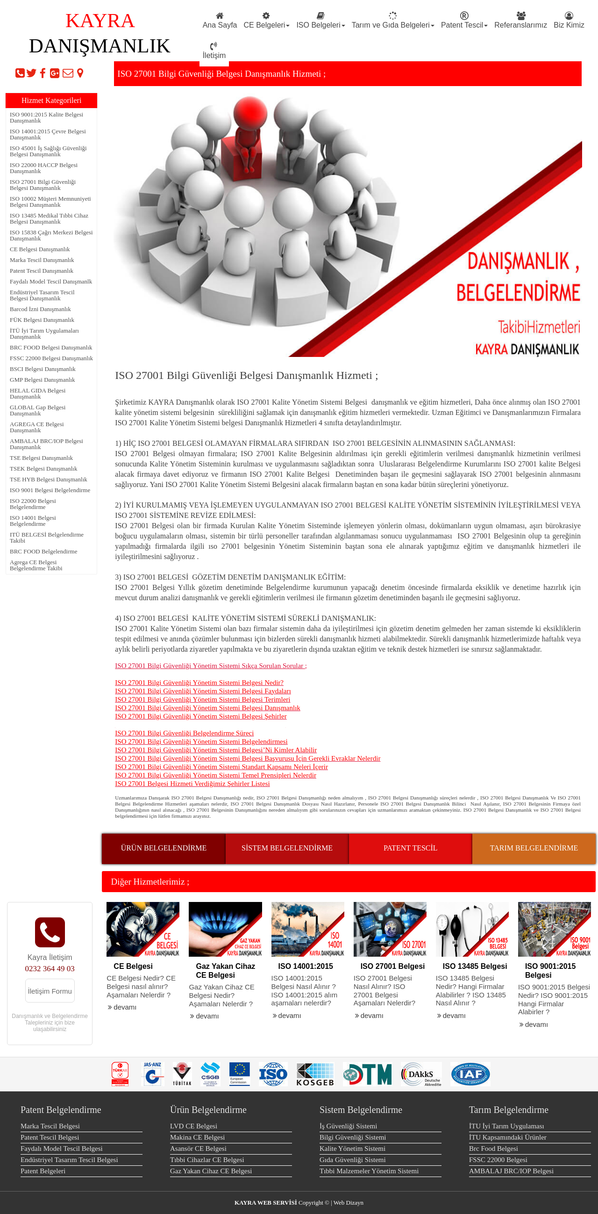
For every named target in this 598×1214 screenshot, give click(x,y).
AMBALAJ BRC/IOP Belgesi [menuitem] (511, 1171)
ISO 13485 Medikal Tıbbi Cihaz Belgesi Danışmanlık (49, 218)
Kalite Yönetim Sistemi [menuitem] (352, 1148)
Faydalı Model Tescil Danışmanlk (51, 281)
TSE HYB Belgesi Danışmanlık (48, 479)
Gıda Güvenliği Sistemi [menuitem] (353, 1159)
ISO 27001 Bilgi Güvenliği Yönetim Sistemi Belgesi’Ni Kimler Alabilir (216, 750)
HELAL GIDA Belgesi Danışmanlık (37, 393)
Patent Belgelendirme (61, 1110)
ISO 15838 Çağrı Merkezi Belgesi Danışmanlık (51, 235)
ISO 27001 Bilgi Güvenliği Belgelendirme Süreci (184, 733)
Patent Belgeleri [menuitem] (43, 1171)
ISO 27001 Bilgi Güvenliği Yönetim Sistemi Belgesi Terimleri (202, 699)
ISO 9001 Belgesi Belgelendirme (50, 490)
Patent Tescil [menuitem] (464, 20)
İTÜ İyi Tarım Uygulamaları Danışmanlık (44, 333)
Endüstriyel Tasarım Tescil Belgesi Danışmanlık (42, 295)
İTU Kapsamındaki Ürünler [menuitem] (508, 1137)
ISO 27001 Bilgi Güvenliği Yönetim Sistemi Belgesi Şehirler (200, 716)
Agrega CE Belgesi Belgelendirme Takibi (36, 565)
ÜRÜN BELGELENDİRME (164, 848)
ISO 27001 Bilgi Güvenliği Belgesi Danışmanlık (43, 184)
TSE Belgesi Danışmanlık (41, 457)
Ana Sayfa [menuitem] (220, 20)
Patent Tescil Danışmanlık (41, 270)
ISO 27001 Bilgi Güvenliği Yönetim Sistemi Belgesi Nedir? (199, 682)
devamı (121, 1007)
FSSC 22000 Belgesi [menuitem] (498, 1159)
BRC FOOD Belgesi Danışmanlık (51, 347)
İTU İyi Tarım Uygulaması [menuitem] (506, 1126)
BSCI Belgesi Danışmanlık (43, 368)
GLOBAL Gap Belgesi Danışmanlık (37, 410)
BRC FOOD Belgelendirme (43, 551)
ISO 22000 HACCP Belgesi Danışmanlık (44, 167)
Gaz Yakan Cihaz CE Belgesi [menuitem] (211, 1171)
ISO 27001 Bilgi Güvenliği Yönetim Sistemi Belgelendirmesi (201, 741)
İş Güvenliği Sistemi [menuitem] (348, 1126)
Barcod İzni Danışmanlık (40, 309)
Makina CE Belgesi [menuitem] (197, 1137)
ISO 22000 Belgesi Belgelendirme (33, 503)
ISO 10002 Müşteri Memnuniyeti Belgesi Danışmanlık (50, 201)
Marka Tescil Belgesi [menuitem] (50, 1126)
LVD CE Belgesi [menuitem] (193, 1126)
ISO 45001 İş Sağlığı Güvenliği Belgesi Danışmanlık (48, 151)
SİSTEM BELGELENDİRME (287, 848)
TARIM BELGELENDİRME (534, 848)
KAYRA (99, 20)
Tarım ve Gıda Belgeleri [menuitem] (393, 20)
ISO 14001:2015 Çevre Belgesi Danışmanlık (48, 134)
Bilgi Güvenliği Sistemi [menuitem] (353, 1137)
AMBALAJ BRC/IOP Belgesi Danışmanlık (46, 444)
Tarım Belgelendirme (508, 1110)
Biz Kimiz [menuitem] (569, 20)
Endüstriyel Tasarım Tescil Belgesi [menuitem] (69, 1159)
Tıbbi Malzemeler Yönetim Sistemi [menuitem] (369, 1171)
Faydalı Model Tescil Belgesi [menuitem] (62, 1148)
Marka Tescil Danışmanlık (42, 259)
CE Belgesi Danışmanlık (40, 249)
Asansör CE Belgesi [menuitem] (198, 1148)
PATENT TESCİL (411, 848)
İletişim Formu (50, 991)
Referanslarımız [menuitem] (520, 20)
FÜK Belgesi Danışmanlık (42, 319)
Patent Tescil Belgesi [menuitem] (50, 1137)
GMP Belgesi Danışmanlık (42, 379)
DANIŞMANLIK (100, 46)
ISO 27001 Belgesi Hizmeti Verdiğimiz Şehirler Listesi (192, 783)
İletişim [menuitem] (214, 50)
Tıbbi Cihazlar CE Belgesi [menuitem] (207, 1159)
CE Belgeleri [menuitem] (266, 20)
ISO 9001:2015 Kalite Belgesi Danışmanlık (46, 117)
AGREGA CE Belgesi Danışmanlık (37, 427)
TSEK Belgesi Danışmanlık (43, 468)
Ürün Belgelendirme (208, 1110)
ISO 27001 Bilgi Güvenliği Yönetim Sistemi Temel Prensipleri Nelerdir (215, 775)
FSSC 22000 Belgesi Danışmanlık (51, 358)
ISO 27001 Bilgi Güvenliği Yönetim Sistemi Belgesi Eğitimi (200, 724)
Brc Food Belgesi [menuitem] (493, 1148)
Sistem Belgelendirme (361, 1110)
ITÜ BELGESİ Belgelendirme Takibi (47, 537)
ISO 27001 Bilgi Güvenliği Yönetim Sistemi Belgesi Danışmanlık (207, 708)
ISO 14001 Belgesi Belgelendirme (33, 520)
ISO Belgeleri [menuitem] (320, 20)
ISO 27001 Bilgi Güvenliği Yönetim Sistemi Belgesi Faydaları (203, 691)
